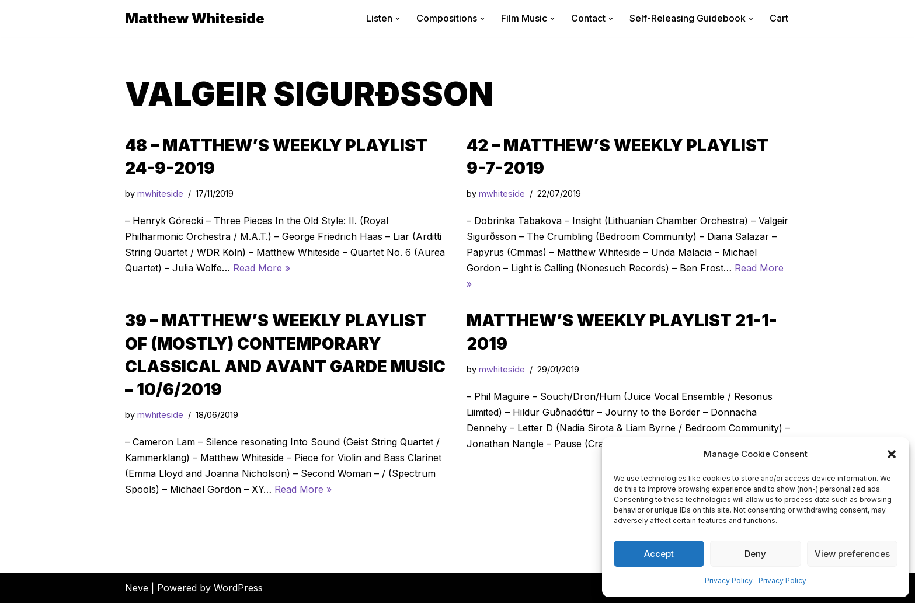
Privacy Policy (729, 580)
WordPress (238, 588)
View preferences (852, 553)
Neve (136, 588)
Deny (755, 553)
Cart (779, 18)
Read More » (261, 268)
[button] (891, 454)
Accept (659, 553)
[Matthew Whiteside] (195, 18)
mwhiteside (160, 193)
